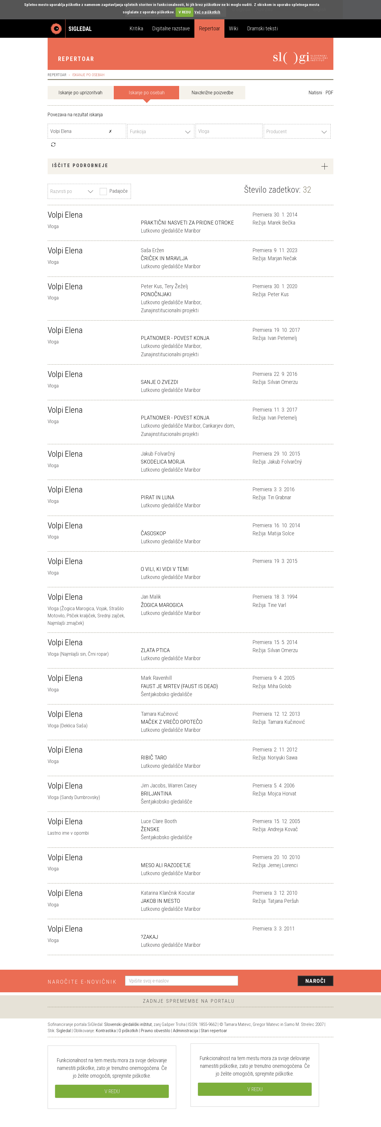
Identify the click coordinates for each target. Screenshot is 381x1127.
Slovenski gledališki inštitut (128, 1024)
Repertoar (209, 28)
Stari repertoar (214, 1030)
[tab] (190, 166)
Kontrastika (106, 1030)
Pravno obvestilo (155, 1030)
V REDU (185, 12)
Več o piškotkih (207, 12)
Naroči (315, 980)
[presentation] (289, 981)
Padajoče (113, 191)
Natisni (315, 92)
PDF (329, 92)
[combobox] (160, 131)
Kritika (136, 28)
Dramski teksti (262, 28)
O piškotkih (128, 1030)
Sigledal (63, 1030)
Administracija (185, 1030)
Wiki (233, 28)
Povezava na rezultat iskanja (75, 114)
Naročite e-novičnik (82, 981)
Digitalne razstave (171, 28)
